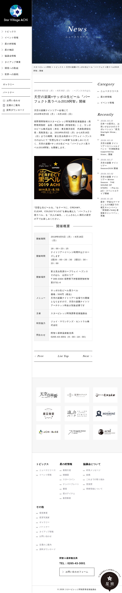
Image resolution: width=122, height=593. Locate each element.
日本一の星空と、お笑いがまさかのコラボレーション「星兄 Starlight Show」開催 (110, 128)
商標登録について (94, 489)
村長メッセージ (93, 470)
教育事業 (67, 498)
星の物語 (9, 50)
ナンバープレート (71, 484)
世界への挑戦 (11, 74)
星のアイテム (69, 493)
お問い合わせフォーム (77, 572)
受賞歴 (89, 484)
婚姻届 (66, 475)
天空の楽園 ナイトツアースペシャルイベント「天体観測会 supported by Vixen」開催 (110, 147)
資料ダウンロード (14, 110)
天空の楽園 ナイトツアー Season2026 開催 (110, 164)
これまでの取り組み (95, 479)
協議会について (92, 464)
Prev (40, 356)
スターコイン (69, 479)
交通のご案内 (11, 105)
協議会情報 (10, 56)
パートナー (8, 92)
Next (86, 356)
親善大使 (67, 470)
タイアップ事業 (13, 62)
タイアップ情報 (46, 532)
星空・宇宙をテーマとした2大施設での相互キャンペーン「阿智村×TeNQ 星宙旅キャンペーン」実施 (110, 207)
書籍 (65, 489)
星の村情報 (10, 44)
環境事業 (43, 513)
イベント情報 (11, 37)
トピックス (10, 31)
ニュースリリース (110, 91)
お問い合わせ (11, 100)
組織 (88, 475)
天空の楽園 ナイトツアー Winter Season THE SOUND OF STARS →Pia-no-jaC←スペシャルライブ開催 (110, 183)
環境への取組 (11, 68)
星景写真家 (44, 517)
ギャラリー (8, 84)
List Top (63, 356)
